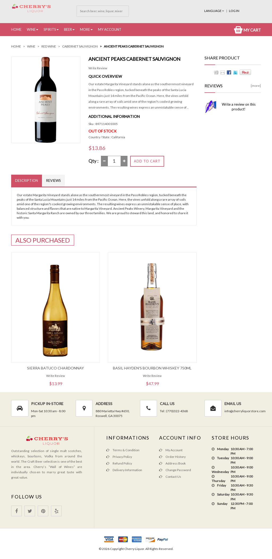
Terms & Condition (122, 450)
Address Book (172, 463)
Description (26, 180)
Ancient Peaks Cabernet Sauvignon (134, 46)
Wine (31, 29)
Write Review (97, 68)
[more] (256, 85)
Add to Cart (147, 161)
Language (214, 11)
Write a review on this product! (239, 106)
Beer (68, 29)
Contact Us (170, 477)
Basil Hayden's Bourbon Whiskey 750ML (152, 368)
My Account (109, 29)
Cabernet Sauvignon (80, 46)
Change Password (175, 470)
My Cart (247, 30)
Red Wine (48, 46)
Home (16, 29)
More (85, 29)
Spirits (50, 29)
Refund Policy (119, 463)
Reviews (53, 180)
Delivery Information (124, 470)
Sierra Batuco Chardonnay (55, 368)
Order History (172, 457)
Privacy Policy (119, 457)
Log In (234, 11)
